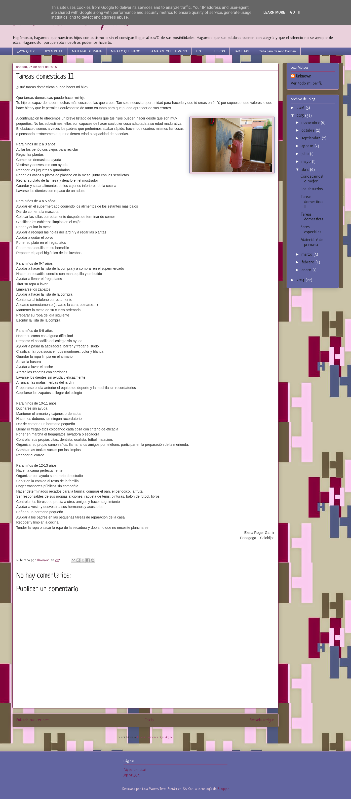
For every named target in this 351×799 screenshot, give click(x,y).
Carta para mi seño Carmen (277, 51)
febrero (308, 262)
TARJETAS (241, 51)
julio (305, 153)
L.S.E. (200, 51)
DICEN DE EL (53, 51)
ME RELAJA (131, 776)
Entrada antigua (262, 720)
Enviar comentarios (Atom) (155, 737)
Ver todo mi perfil (306, 83)
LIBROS (219, 51)
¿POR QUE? (25, 51)
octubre (308, 130)
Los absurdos (311, 188)
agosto (308, 145)
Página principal (135, 770)
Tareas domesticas (311, 216)
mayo (306, 161)
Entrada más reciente (33, 720)
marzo (307, 254)
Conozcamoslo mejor (311, 178)
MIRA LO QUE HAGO (125, 51)
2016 (301, 107)
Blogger (223, 789)
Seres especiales (310, 229)
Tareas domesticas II (311, 201)
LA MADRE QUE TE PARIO (168, 51)
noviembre (311, 122)
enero (307, 269)
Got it (295, 12)
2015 (301, 115)
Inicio (149, 720)
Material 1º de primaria (311, 242)
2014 (301, 279)
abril (305, 169)
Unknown (303, 76)
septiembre (311, 138)
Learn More (274, 12)
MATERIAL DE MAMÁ (87, 51)
